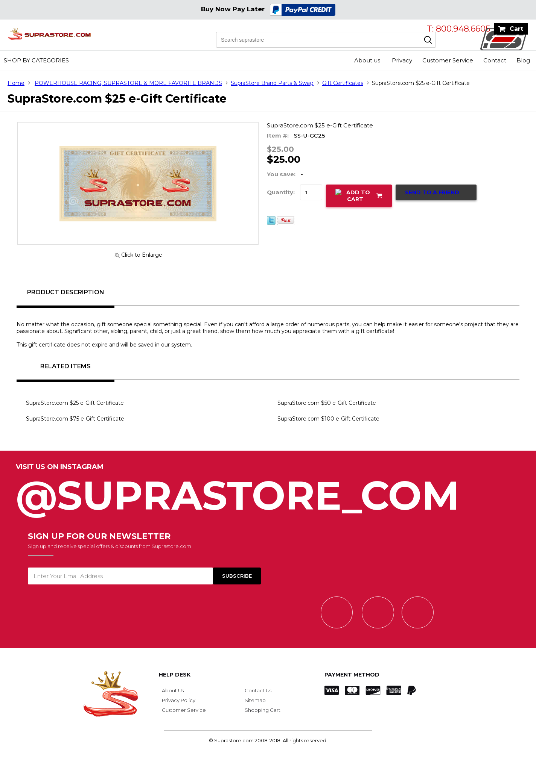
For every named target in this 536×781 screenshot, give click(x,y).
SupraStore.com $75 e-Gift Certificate (75, 418)
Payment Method (351, 674)
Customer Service (447, 60)
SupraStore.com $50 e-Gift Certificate (326, 403)
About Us (173, 690)
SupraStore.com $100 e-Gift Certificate (328, 418)
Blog (523, 60)
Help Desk (174, 674)
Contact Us (258, 690)
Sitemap (255, 700)
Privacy (402, 60)
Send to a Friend (432, 192)
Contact (494, 60)
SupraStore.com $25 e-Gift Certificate (75, 403)
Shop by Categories (36, 60)
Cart (516, 28)
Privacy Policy (178, 700)
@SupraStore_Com (268, 491)
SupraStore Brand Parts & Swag (272, 83)
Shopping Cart (262, 710)
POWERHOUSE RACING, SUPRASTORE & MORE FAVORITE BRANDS (128, 83)
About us (367, 60)
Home (16, 83)
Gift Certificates (342, 83)
